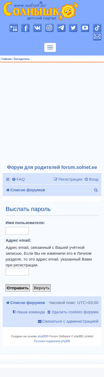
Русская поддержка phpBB (52, 341)
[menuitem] (18, 179)
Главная (6, 58)
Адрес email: (18, 240)
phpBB (42, 336)
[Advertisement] (50, 114)
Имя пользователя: (25, 222)
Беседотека (21, 58)
